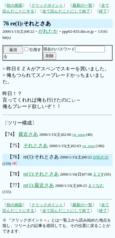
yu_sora (78, 134)
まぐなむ (96, 185)
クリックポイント (47, 5)
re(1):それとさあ (41, 174)
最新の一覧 (82, 5)
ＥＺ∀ (98, 174)
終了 (103, 11)
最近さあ (28, 134)
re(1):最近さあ (38, 185)
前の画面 (14, 5)
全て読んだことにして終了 (66, 11)
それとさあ (35, 145)
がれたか (48, 31)
